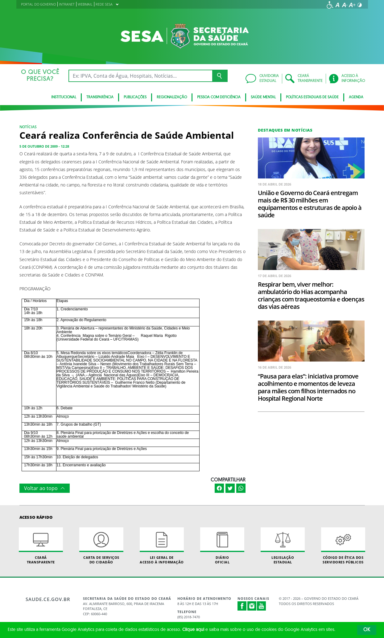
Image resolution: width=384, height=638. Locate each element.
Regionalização (172, 97)
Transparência (100, 97)
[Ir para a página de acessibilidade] (330, 5)
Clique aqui (193, 630)
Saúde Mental (263, 97)
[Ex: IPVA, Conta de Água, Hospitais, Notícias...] (140, 76)
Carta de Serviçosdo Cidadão (101, 545)
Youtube (261, 606)
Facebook (242, 606)
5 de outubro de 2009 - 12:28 (44, 146)
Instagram (252, 606)
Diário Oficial (222, 545)
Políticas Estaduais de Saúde (312, 97)
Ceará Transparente (41, 545)
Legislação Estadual (283, 545)
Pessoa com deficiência (219, 97)
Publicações (135, 97)
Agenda (356, 97)
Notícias (28, 126)
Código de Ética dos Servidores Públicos (343, 545)
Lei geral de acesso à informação (162, 545)
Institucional (63, 97)
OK (366, 630)
